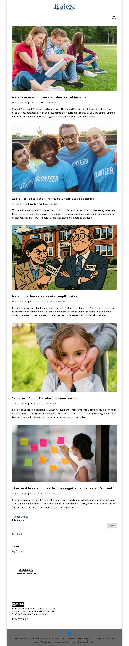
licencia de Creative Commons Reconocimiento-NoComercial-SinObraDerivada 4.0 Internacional (34, 611)
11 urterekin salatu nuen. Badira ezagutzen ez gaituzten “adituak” (63, 488)
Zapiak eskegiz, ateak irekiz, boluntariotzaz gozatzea (53, 198)
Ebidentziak (51, 102)
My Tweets (18, 551)
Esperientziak (51, 204)
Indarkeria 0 (64, 301)
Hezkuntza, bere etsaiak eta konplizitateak (45, 296)
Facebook (17, 534)
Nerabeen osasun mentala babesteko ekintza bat (50, 97)
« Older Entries (20, 516)
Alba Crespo (21, 102)
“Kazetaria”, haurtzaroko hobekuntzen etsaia (47, 398)
